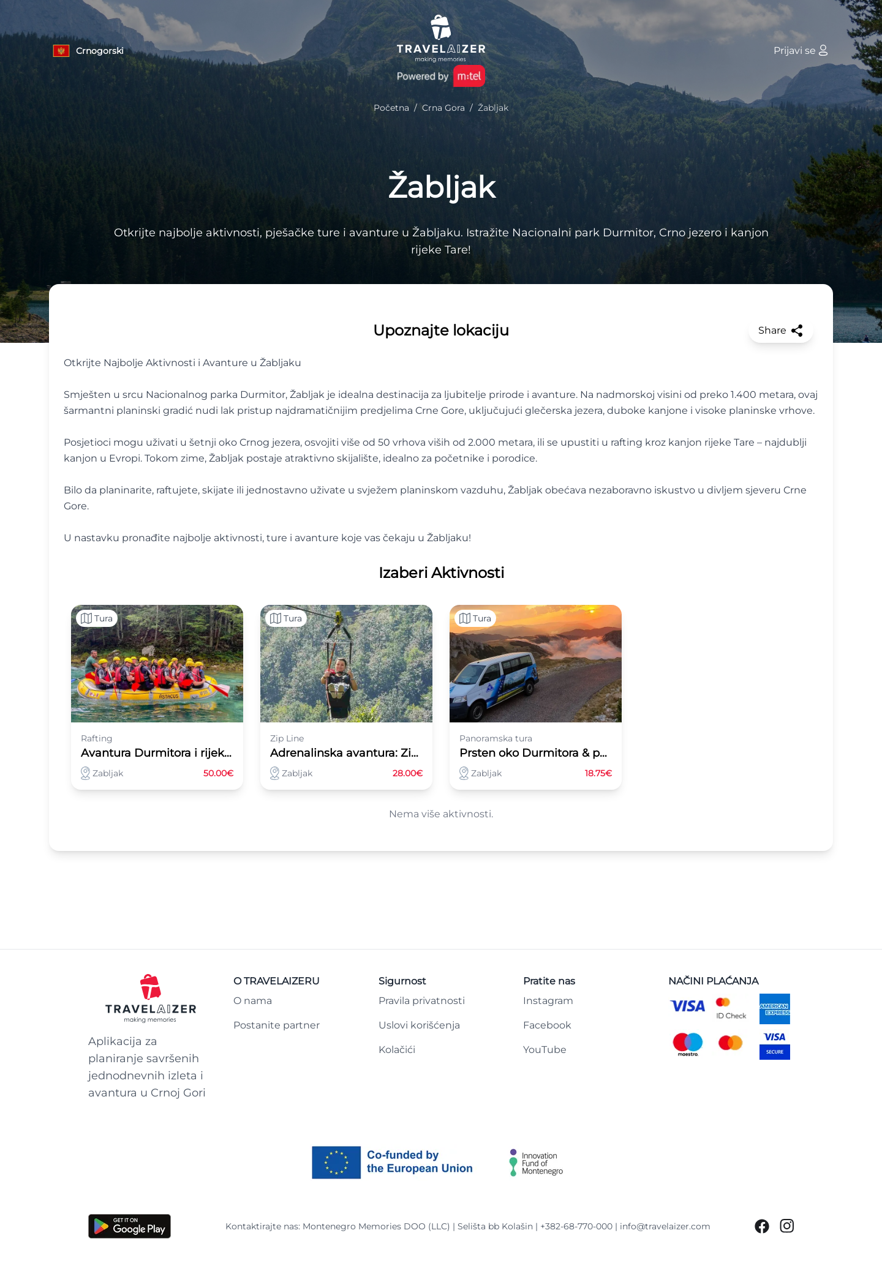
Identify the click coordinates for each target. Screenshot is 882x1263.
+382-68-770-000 (576, 1226)
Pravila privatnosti (422, 1000)
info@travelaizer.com (665, 1226)
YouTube (545, 1049)
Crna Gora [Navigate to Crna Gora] (443, 107)
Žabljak (441, 187)
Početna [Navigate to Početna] (391, 107)
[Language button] (87, 51)
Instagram (548, 1000)
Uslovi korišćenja (419, 1025)
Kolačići (397, 1049)
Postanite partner (276, 1025)
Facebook (547, 1025)
